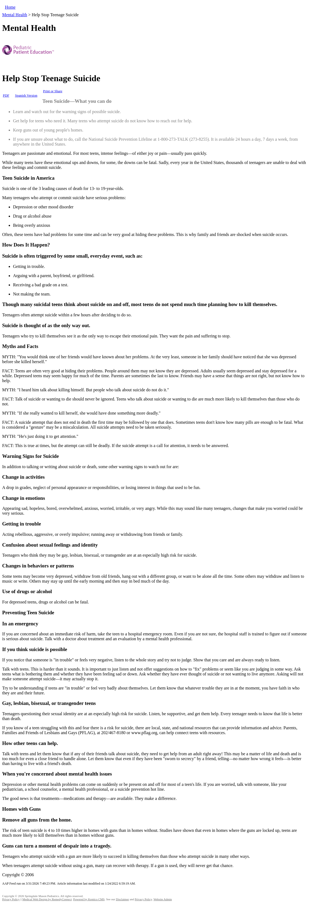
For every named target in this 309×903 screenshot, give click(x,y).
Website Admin (162, 899)
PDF (6, 95)
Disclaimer (122, 899)
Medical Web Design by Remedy (47, 899)
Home (10, 7)
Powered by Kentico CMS (89, 899)
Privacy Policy (11, 899)
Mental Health (14, 14)
